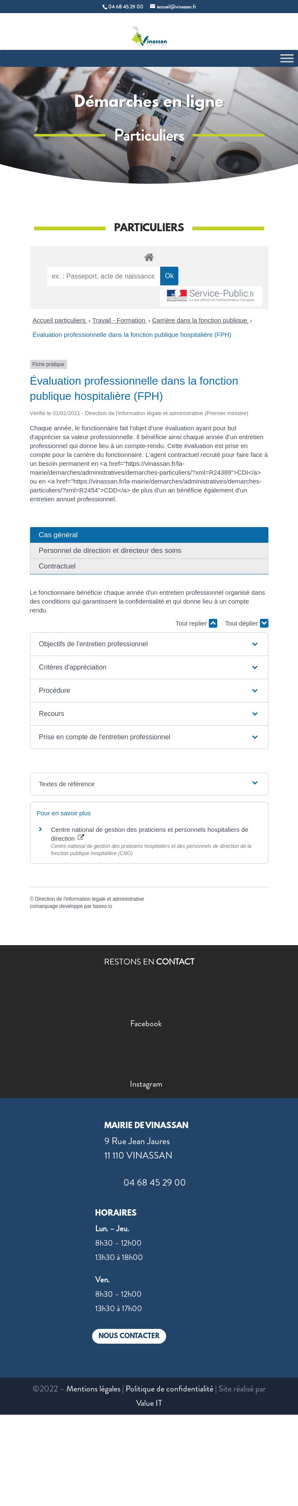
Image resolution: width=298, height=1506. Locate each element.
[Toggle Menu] (287, 58)
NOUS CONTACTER (129, 1336)
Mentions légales (93, 1389)
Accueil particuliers (60, 320)
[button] (149, 644)
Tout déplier (246, 623)
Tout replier (196, 623)
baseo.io (102, 906)
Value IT (149, 1403)
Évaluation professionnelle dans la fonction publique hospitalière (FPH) (132, 334)
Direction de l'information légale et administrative (89, 899)
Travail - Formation (119, 320)
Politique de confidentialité (169, 1389)
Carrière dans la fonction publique (200, 320)
